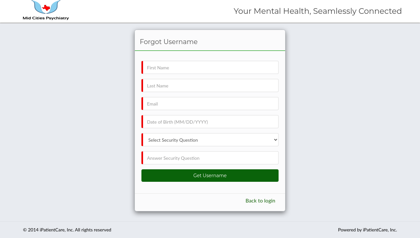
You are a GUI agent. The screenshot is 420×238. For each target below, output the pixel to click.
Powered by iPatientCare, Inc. (367, 229)
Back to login (260, 200)
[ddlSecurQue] (210, 139)
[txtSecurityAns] (210, 157)
